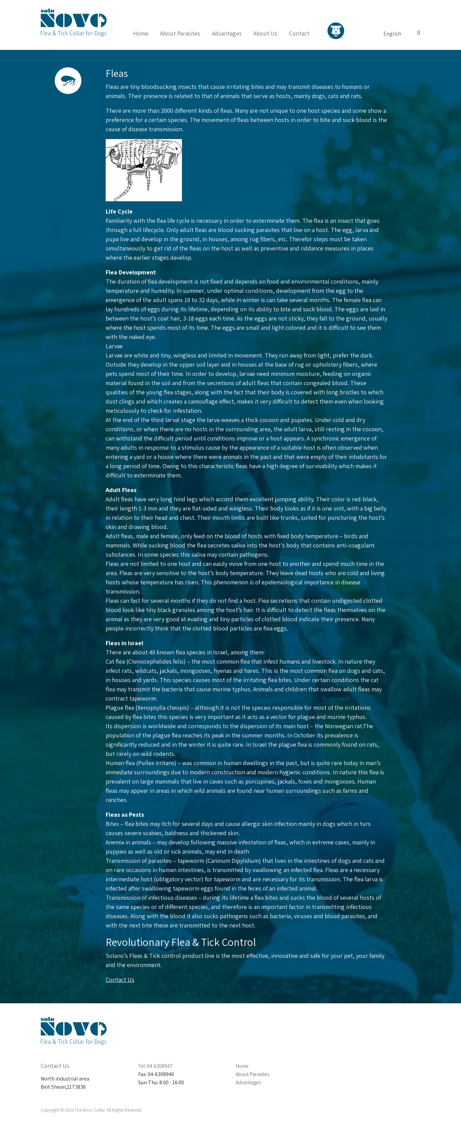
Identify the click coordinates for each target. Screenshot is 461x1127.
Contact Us (120, 979)
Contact (299, 33)
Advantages (227, 33)
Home (140, 33)
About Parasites (180, 33)
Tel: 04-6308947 (155, 1066)
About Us (265, 33)
